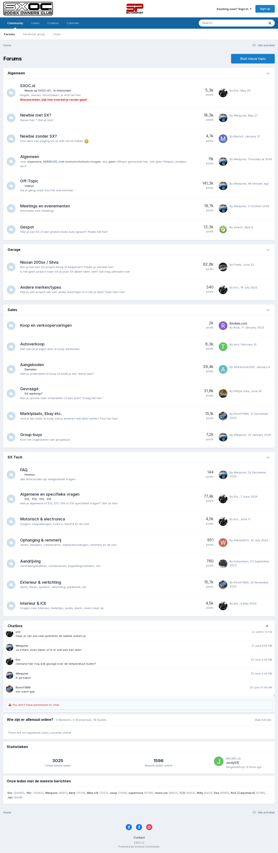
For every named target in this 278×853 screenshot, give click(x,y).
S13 (34, 499)
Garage (14, 249)
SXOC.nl (27, 85)
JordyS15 (232, 763)
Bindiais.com (238, 323)
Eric (236, 90)
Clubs (57, 34)
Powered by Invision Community (139, 846)
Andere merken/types (40, 287)
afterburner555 (244, 367)
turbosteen (241, 561)
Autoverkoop (32, 344)
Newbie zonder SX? (38, 136)
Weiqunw (240, 115)
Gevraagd (29, 389)
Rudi (237, 327)
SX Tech (15, 457)
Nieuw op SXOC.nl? (38, 90)
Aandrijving (30, 561)
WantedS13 (241, 540)
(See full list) (263, 719)
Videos (29, 186)
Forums (9, 34)
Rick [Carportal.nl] (243, 793)
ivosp (113, 793)
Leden (35, 23)
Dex (216, 793)
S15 (49, 499)
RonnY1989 (241, 413)
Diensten (30, 369)
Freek (237, 264)
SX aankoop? (34, 393)
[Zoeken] (220, 23)
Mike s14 (92, 793)
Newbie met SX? (35, 115)
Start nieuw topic (253, 58)
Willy (200, 793)
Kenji (72, 793)
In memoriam (62, 90)
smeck (238, 227)
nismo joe (161, 793)
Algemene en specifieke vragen (49, 494)
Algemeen (16, 73)
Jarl (10, 797)
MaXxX (238, 136)
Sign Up (265, 8)
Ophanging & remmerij (40, 540)
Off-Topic (29, 181)
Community (15, 25)
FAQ (24, 470)
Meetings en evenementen (45, 206)
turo (236, 344)
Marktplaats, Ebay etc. (41, 413)
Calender (73, 23)
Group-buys (31, 434)
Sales (12, 310)
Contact (139, 837)
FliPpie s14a (241, 391)
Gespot (27, 227)
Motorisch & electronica (42, 519)
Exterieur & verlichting (40, 582)
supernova (136, 793)
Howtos (30, 474)
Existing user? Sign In (234, 9)
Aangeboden (32, 364)
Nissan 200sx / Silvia (39, 262)
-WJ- (29, 793)
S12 (27, 499)
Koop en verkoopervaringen (46, 325)
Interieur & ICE (33, 603)
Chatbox (53, 23)
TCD (182, 793)
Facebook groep (34, 34)
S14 (41, 499)
